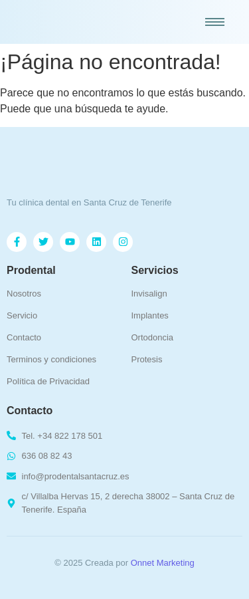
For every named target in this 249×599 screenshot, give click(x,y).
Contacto (24, 337)
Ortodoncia (152, 337)
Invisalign (149, 294)
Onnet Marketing (163, 563)
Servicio (22, 315)
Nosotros (24, 294)
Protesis (147, 359)
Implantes (150, 315)
